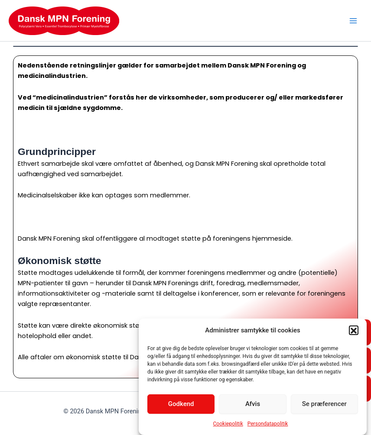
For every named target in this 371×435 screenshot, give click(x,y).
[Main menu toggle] (353, 21)
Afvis (252, 405)
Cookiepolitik (228, 425)
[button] (353, 332)
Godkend (181, 405)
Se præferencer (324, 405)
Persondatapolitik (267, 425)
